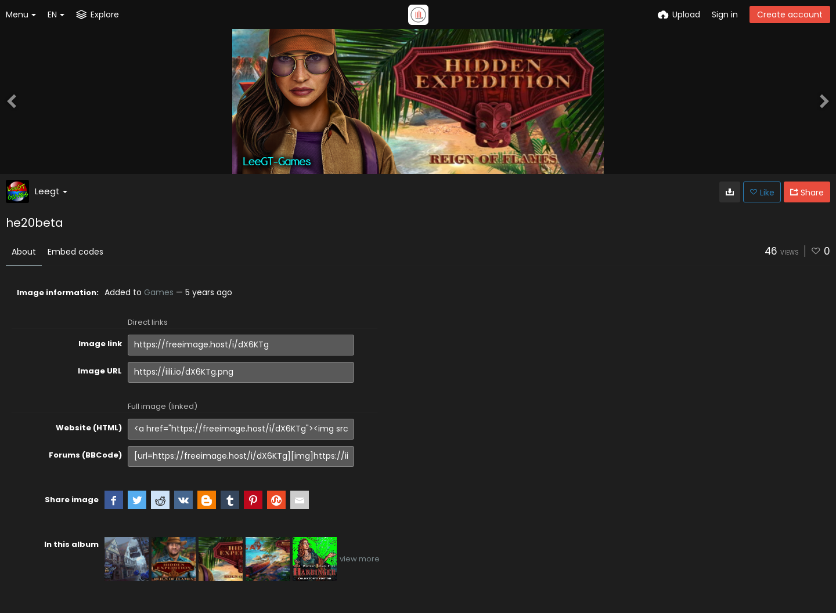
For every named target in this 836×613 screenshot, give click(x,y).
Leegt (51, 191)
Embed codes (75, 251)
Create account (790, 14)
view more (360, 558)
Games (159, 292)
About (24, 251)
